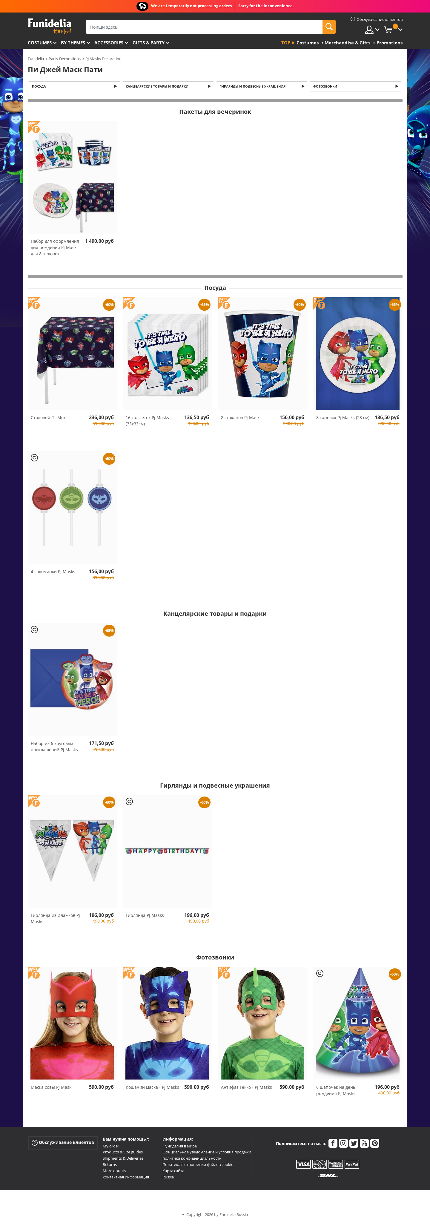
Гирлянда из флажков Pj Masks (55, 919)
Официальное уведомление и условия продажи (206, 1152)
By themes (73, 43)
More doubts (114, 1171)
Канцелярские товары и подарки (158, 86)
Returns (110, 1165)
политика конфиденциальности (192, 1158)
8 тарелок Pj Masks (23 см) (342, 418)
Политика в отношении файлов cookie (197, 1165)
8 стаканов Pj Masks (241, 418)
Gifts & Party (149, 43)
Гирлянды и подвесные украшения (253, 86)
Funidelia (36, 58)
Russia (168, 1177)
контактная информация (126, 1177)
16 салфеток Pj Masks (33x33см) (147, 421)
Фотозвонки (326, 86)
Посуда (40, 86)
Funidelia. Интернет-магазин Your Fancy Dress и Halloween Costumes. (49, 26)
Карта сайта (173, 1171)
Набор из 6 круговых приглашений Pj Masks (54, 747)
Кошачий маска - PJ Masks (152, 1087)
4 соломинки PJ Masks (53, 572)
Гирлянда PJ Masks (145, 916)
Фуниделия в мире (179, 1146)
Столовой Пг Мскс (49, 418)
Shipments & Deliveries (123, 1158)
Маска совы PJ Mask (51, 1087)
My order (111, 1146)
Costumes (40, 43)
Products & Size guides (123, 1152)
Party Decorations (65, 58)
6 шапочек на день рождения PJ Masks (335, 1091)
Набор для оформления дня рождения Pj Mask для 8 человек (55, 248)
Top (285, 43)
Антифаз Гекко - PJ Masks (246, 1087)
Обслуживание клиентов (63, 1143)
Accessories (108, 43)
